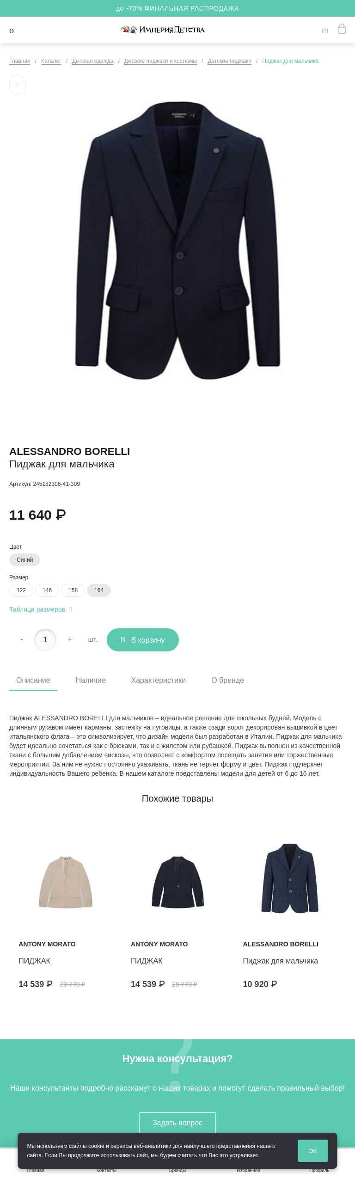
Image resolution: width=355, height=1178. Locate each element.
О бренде (227, 680)
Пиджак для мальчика (280, 961)
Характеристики (158, 680)
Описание (33, 680)
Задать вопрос (177, 1123)
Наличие (91, 680)
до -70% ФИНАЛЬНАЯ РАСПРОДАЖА (177, 8)
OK (312, 1150)
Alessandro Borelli (69, 451)
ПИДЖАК (34, 961)
